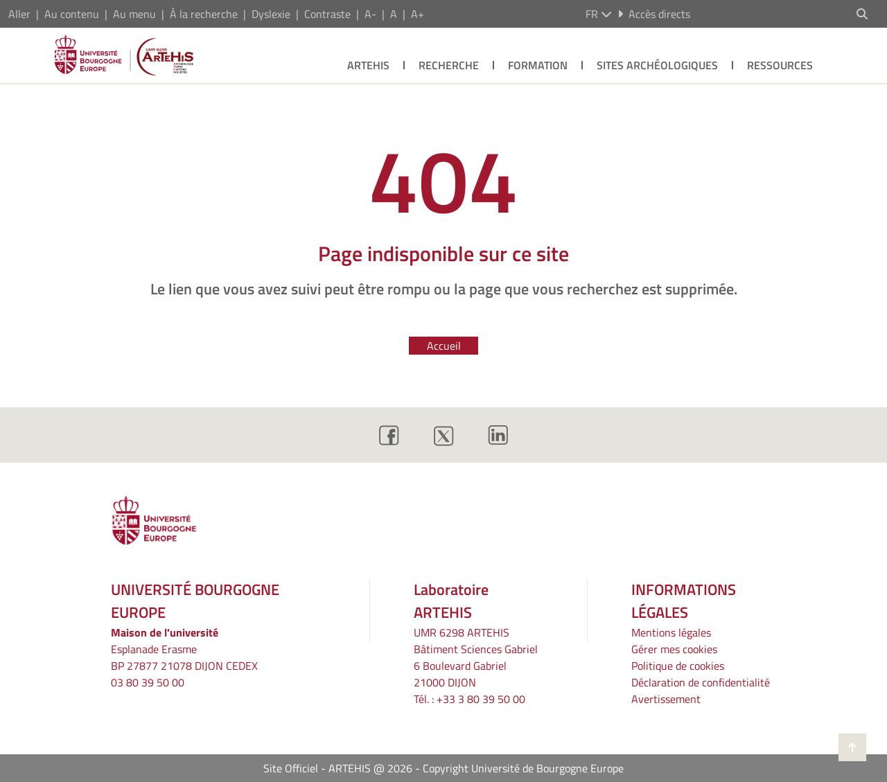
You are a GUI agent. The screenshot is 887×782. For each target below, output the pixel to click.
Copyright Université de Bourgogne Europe (523, 768)
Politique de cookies (677, 665)
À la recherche (204, 14)
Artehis (368, 65)
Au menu (134, 14)
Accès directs (653, 14)
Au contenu (71, 14)
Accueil (444, 345)
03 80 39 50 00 (147, 682)
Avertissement (666, 699)
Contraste (327, 14)
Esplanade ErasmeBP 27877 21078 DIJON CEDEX (184, 657)
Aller (19, 14)
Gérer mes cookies (674, 649)
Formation (538, 65)
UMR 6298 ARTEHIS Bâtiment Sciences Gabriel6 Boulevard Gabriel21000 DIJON (476, 657)
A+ (417, 14)
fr (599, 14)
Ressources (780, 65)
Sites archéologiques (657, 65)
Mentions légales (671, 632)
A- (370, 14)
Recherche (449, 65)
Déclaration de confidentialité (700, 682)
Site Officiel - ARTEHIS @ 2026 (337, 768)
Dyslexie (271, 14)
